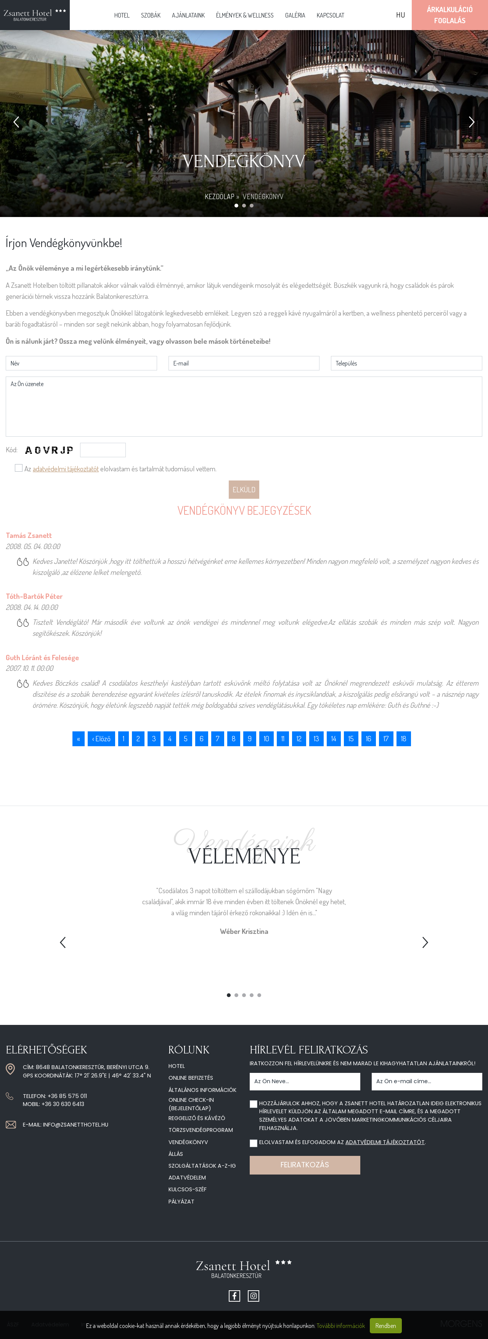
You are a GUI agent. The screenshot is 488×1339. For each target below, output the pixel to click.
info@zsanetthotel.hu (75, 1124)
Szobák (151, 15)
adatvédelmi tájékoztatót (66, 468)
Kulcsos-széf (188, 1189)
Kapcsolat (330, 15)
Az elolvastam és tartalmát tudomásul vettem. (120, 468)
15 (351, 738)
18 (403, 738)
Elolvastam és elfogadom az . (342, 1142)
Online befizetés (191, 1078)
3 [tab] (244, 995)
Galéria (295, 15)
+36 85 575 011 (67, 1096)
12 (299, 738)
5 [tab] (259, 995)
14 (333, 738)
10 (266, 738)
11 (282, 738)
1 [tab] (229, 995)
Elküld (244, 489)
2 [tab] (236, 995)
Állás (176, 1154)
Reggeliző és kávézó (197, 1118)
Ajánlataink (188, 15)
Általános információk (202, 1090)
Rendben (386, 1325)
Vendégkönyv (188, 1142)
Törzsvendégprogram (201, 1130)
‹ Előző (101, 738)
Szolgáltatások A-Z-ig (202, 1166)
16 (368, 738)
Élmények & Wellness (245, 15)
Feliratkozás (305, 1165)
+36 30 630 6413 (63, 1104)
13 (316, 738)
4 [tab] (252, 995)
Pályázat (181, 1201)
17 (386, 738)
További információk (341, 1325)
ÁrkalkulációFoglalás (450, 15)
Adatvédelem (187, 1177)
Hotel (122, 15)
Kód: (12, 449)
